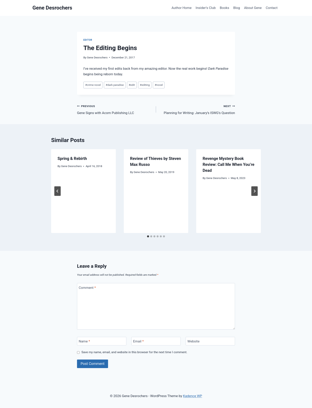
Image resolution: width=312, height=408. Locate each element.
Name (84, 341)
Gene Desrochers (97, 57)
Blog (236, 8)
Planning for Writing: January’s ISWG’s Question (197, 109)
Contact (271, 8)
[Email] (156, 341)
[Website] (210, 341)
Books (224, 8)
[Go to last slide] (57, 191)
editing (145, 84)
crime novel (93, 84)
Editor (87, 40)
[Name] (101, 341)
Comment (87, 287)
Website (193, 341)
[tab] (148, 236)
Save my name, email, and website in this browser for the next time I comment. (134, 352)
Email (138, 341)
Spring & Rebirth (72, 158)
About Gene (253, 8)
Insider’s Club (206, 8)
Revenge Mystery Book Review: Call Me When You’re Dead (228, 164)
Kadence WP (192, 396)
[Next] (254, 191)
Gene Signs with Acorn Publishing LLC (115, 109)
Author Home (182, 8)
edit (132, 84)
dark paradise (115, 84)
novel (159, 84)
